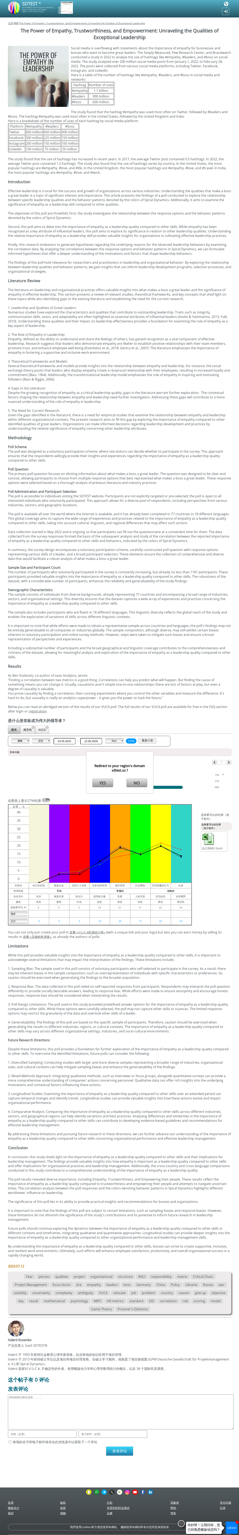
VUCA (43, 729)
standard (136, 1301)
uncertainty (41, 1293)
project (79, 1276)
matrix (182, 1276)
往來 (223, 1508)
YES (102, 783)
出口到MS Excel (212, 841)
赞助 (173, 1508)
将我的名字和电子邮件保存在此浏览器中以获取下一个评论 (55, 1442)
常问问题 (225, 1503)
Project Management (31, 1284)
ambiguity (85, 1293)
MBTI (97, 1301)
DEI (151, 1301)
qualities (61, 1276)
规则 (11, 1513)
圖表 (14, 730)
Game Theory (101, 1309)
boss (127, 1284)
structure (125, 1276)
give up (200, 1293)
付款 (109, 1503)
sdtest (232, 1525)
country (167, 1293)
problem (148, 1293)
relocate (119, 1293)
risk (185, 1301)
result (33, 1301)
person (44, 1276)
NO (137, 783)
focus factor (62, 1284)
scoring (199, 1301)
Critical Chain (203, 1276)
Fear (29, 1276)
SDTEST (31, 4)
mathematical (54, 1301)
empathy (94, 1284)
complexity (64, 1293)
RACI (141, 1276)
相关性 (29, 729)
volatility (20, 1293)
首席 (11, 1503)
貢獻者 (174, 1503)
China (160, 1284)
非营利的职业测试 (118, 1508)
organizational (101, 1276)
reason (183, 1293)
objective (218, 1293)
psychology (79, 1301)
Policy (175, 1284)
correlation (168, 1301)
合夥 (109, 1513)
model (216, 1301)
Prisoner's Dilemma (133, 1309)
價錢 (63, 1513)
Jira (79, 1284)
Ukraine (191, 1284)
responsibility (161, 1276)
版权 (63, 1503)
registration (38, 711)
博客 (16, 23)
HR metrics (115, 1301)
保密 (63, 1508)
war (221, 1284)
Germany (143, 1284)
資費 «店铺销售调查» (37, 937)
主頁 (10, 23)
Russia (208, 1284)
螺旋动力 (13, 1508)
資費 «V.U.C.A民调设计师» (87, 932)
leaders (112, 1284)
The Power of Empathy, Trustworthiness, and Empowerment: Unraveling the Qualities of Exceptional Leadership (82, 23)
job (133, 1293)
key (21, 1301)
